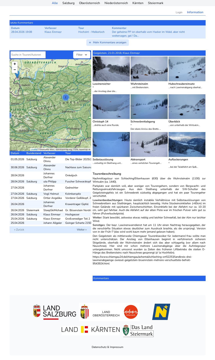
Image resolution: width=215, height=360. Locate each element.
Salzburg (68, 3)
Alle (55, 3)
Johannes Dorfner (49, 175)
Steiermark (155, 3)
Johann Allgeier (52, 223)
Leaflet (34, 149)
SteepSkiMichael (53, 210)
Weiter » (82, 229)
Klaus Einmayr (51, 214)
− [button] (14, 70)
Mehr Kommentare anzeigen (107, 42)
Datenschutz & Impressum (107, 347)
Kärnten (137, 3)
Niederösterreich (116, 3)
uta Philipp (49, 181)
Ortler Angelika (52, 198)
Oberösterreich (89, 3)
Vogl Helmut (51, 194)
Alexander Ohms (49, 159)
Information (195, 12)
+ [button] (14, 64)
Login (179, 12)
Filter (82, 55)
